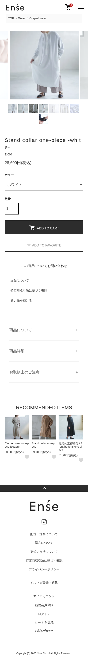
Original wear (37, 18)
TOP (11, 18)
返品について (20, 280)
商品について (20, 330)
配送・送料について (44, 534)
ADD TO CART (44, 227)
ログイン (44, 614)
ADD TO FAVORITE (44, 245)
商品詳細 (16, 351)
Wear (21, 18)
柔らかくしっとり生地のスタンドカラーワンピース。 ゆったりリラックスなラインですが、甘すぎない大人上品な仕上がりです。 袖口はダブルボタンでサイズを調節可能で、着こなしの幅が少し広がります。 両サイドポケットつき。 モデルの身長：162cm (44, 330)
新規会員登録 (44, 605)
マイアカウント (44, 596)
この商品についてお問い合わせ (44, 266)
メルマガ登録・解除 (44, 582)
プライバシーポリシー (44, 569)
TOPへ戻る (44, 488)
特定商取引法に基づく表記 (29, 290)
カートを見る (44, 622)
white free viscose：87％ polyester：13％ (44, 351)
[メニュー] (81, 7)
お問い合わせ (44, 630)
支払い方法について (44, 551)
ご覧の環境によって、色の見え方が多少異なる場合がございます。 (44, 372)
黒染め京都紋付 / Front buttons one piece (70, 447)
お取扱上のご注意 (24, 372)
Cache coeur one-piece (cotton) (17, 445)
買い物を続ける (21, 300)
